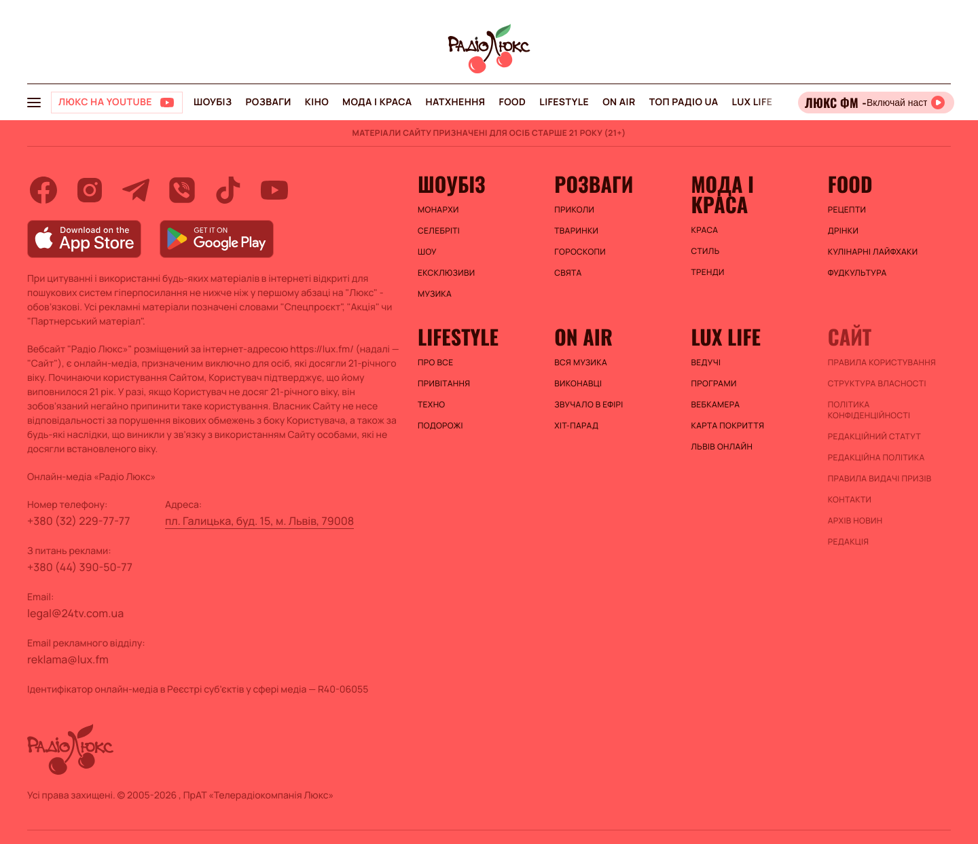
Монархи (438, 209)
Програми (714, 383)
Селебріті (439, 230)
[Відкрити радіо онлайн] (876, 102)
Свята (567, 273)
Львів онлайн (722, 446)
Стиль (705, 251)
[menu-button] (34, 103)
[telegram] (136, 190)
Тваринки (576, 230)
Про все (436, 362)
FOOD (512, 102)
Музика (435, 294)
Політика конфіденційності (869, 410)
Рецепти (847, 209)
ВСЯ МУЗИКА (580, 362)
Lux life (751, 102)
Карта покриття (728, 425)
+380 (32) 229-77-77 (78, 520)
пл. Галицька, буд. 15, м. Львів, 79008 (259, 520)
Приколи (574, 209)
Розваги (268, 102)
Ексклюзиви (446, 273)
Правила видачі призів (880, 478)
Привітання (444, 383)
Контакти (850, 499)
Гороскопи (580, 251)
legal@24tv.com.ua (75, 613)
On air (618, 102)
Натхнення (456, 102)
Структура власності (877, 383)
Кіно (317, 102)
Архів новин (855, 520)
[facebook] (43, 190)
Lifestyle (564, 102)
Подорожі (440, 425)
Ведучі (706, 362)
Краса (705, 230)
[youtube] (274, 190)
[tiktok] (228, 190)
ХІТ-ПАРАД (576, 425)
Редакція (848, 541)
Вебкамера (715, 404)
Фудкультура (857, 273)
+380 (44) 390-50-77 (79, 566)
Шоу (427, 251)
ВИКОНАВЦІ (578, 383)
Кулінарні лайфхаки (873, 251)
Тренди (708, 272)
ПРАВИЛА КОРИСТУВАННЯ (882, 362)
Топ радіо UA (684, 102)
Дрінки (843, 230)
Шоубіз (213, 102)
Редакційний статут (874, 436)
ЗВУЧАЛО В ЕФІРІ (588, 404)
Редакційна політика (876, 457)
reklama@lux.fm (68, 659)
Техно (432, 404)
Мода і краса (377, 102)
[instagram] (89, 190)
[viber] (182, 190)
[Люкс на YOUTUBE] (117, 102)
